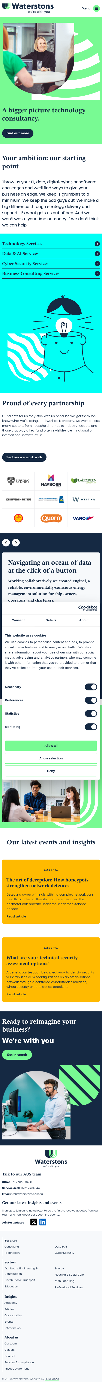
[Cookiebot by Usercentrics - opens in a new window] (78, 608)
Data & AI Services (20, 253)
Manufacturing (64, 1280)
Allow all (51, 745)
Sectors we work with (24, 457)
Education (11, 1286)
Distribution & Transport (19, 1280)
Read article (16, 916)
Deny (51, 771)
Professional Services (69, 1287)
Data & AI (61, 1246)
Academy (10, 1302)
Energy (59, 1268)
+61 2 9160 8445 (31, 1188)
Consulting (11, 1246)
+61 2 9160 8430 (21, 1182)
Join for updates (13, 1222)
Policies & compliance (19, 1362)
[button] (91, 8)
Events (9, 1321)
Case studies (13, 1315)
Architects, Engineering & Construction (21, 1271)
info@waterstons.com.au (26, 1194)
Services (10, 1240)
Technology (12, 1252)
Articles (9, 1309)
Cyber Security (64, 1252)
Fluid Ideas (52, 1378)
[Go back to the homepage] (28, 8)
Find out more (17, 133)
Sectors (10, 1262)
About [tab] (83, 620)
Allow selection (51, 758)
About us (11, 1337)
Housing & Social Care (69, 1274)
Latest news (12, 1328)
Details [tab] (51, 620)
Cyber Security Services (25, 263)
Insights (10, 1296)
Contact (9, 1356)
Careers (9, 1349)
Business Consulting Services (30, 273)
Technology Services (22, 243)
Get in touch (17, 1055)
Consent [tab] (18, 620)
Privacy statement (16, 1368)
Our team (10, 1343)
